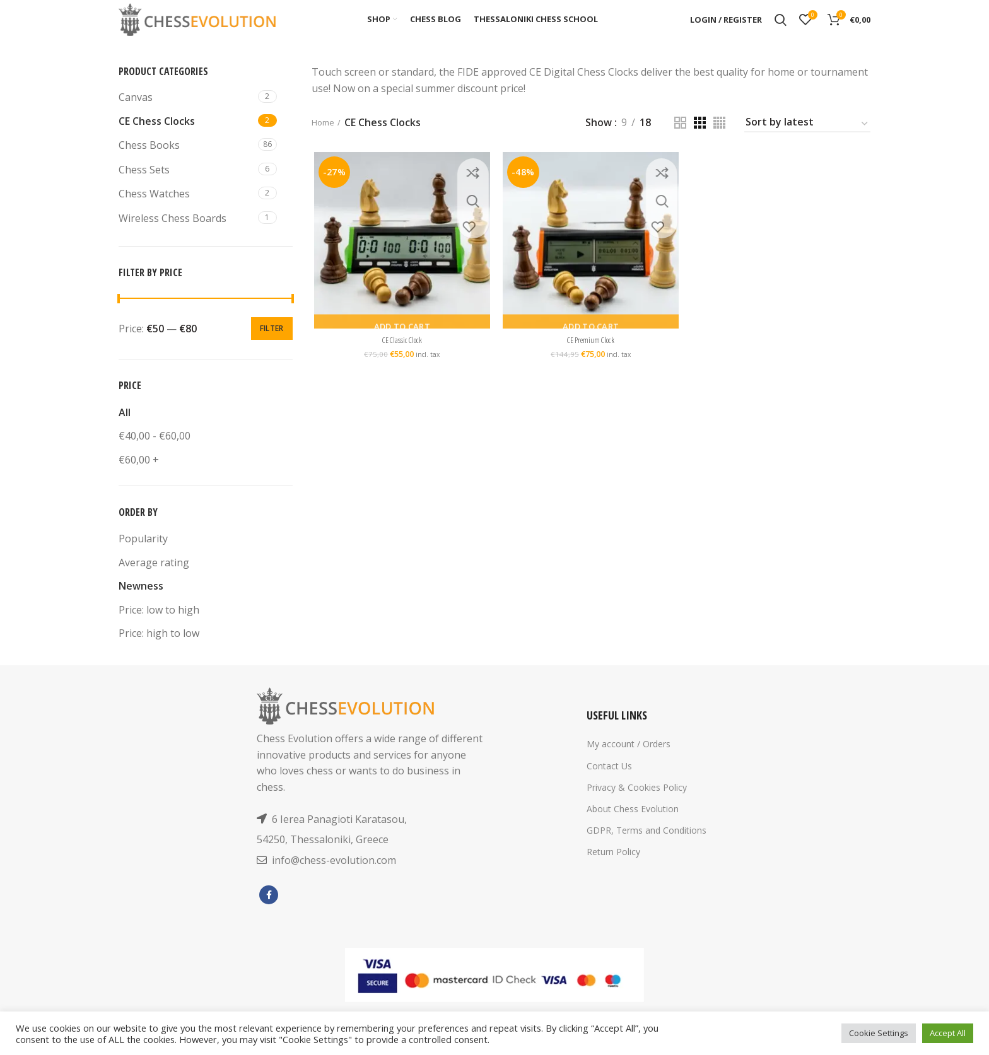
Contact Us (609, 783)
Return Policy (613, 869)
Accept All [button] (948, 1033)
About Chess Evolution (633, 826)
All (125, 430)
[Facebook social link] (268, 911)
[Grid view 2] (680, 140)
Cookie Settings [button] (878, 1033)
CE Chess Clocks (157, 139)
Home (326, 139)
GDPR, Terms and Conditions (646, 848)
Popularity (143, 556)
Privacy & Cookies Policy (637, 805)
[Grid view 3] (700, 140)
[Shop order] (807, 142)
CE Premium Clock (591, 361)
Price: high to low (159, 651)
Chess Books (149, 163)
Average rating (154, 579)
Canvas (136, 114)
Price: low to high (159, 627)
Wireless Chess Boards (172, 235)
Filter (272, 346)
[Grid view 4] (719, 140)
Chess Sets (144, 187)
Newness (141, 603)
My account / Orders (628, 761)
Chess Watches (154, 211)
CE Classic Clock (400, 361)
